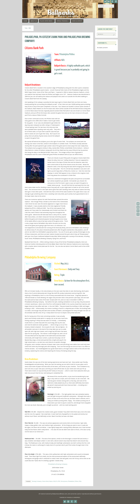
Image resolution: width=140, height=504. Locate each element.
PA (57, 481)
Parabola (69, 497)
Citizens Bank (45, 481)
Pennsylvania (64, 481)
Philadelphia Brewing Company (57, 464)
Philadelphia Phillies (67, 54)
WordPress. (77, 497)
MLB (54, 481)
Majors (51, 481)
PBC (59, 481)
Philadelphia (71, 481)
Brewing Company (36, 481)
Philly (80, 481)
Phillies (76, 481)
